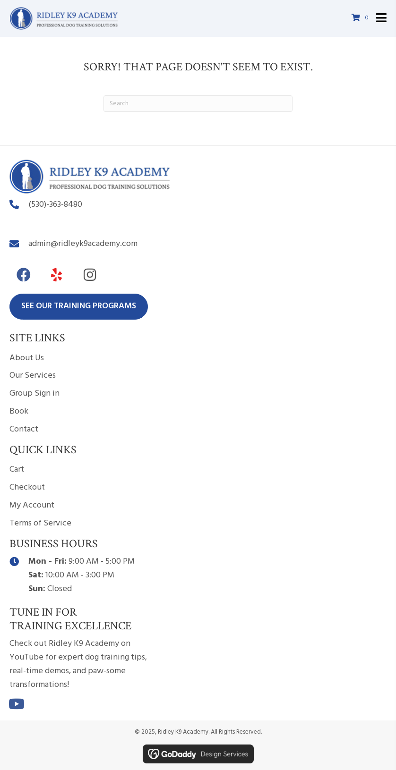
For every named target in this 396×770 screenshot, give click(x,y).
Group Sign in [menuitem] (34, 393)
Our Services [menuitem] (32, 375)
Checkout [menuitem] (27, 487)
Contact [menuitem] (23, 429)
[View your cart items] (361, 18)
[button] (23, 275)
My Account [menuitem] (31, 505)
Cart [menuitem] (16, 469)
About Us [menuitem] (26, 358)
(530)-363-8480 (55, 205)
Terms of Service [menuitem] (40, 523)
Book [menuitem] (18, 411)
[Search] (198, 103)
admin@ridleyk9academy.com (83, 244)
